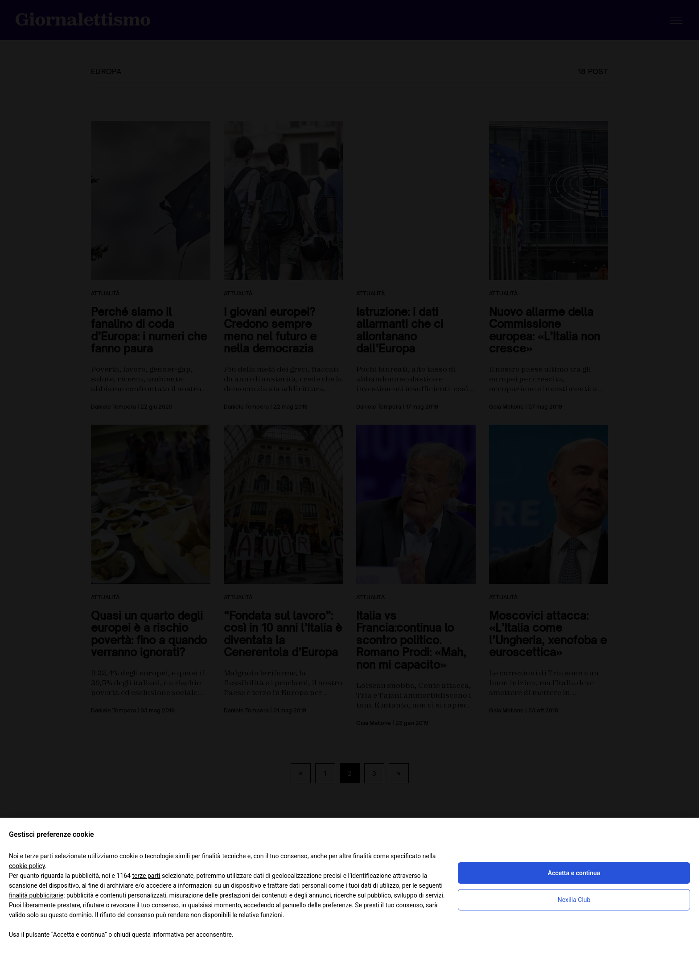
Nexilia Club (574, 899)
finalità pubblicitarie (36, 895)
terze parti (146, 875)
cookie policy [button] (27, 865)
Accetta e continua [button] (574, 873)
